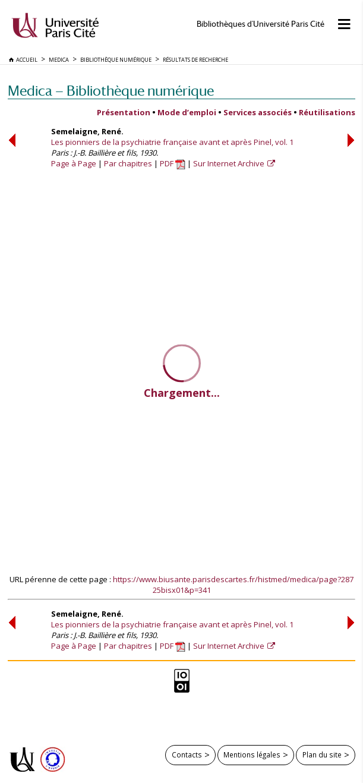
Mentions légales (251, 754)
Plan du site (322, 754)
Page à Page (73, 163)
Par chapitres (128, 163)
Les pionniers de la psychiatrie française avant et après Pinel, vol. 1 (172, 142)
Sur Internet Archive (229, 163)
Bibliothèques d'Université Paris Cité (260, 24)
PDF (172, 163)
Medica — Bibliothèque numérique (111, 91)
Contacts (187, 754)
